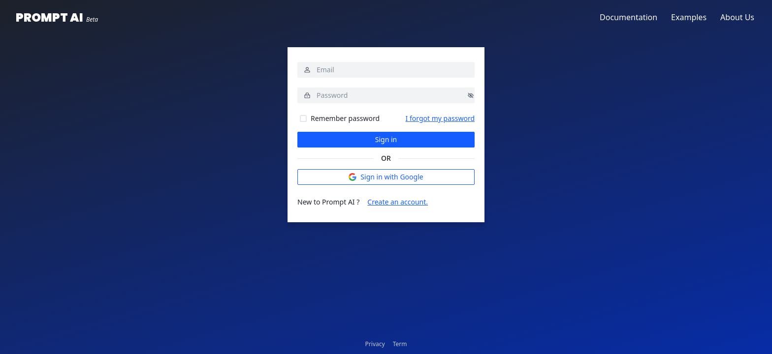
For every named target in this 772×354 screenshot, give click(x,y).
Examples (689, 17)
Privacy (375, 344)
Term (400, 344)
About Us (737, 17)
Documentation (628, 17)
